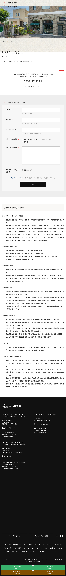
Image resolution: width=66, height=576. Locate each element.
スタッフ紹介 (47, 545)
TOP (5, 545)
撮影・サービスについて (32, 139)
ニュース (60, 548)
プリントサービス (29, 548)
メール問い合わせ (14, 536)
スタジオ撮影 (17, 548)
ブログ (7, 551)
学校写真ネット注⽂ (41, 536)
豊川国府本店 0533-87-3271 (17, 567)
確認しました (28, 170)
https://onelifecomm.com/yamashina (13, 462)
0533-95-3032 (42, 424)
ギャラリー (15, 551)
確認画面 (33, 184)
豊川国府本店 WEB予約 (50, 567)
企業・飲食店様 (57, 545)
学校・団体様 (7, 548)
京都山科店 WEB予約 (50, 572)
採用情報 (42, 551)
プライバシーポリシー (17, 178)
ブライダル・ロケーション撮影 (46, 548)
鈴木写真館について (15, 545)
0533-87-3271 (33, 81)
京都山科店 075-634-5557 (16, 572)
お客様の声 (24, 551)
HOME (4, 42)
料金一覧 (37, 545)
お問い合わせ (34, 551)
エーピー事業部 (27, 545)
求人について (48, 139)
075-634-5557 (10, 456)
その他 (26, 142)
